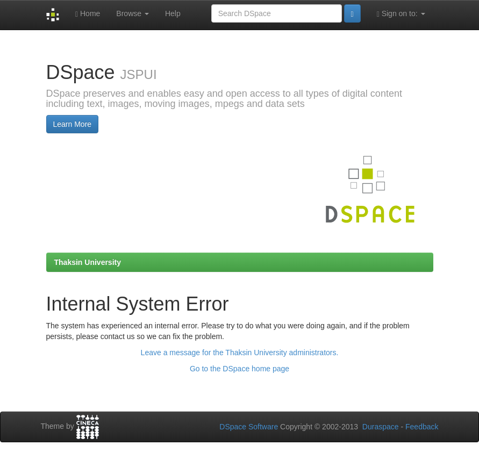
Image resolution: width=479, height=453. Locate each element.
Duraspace (380, 426)
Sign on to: (401, 13)
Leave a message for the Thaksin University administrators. (240, 352)
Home (87, 13)
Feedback (421, 426)
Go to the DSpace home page (239, 368)
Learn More (72, 124)
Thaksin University (87, 262)
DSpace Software (248, 426)
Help (173, 13)
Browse (132, 13)
